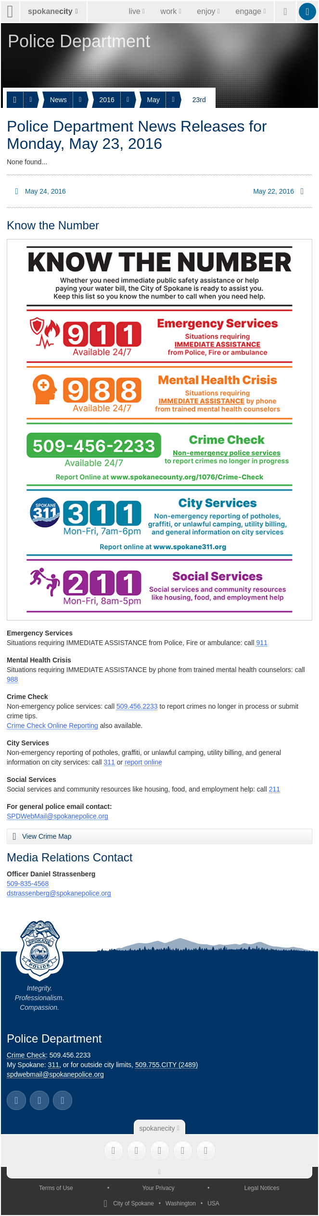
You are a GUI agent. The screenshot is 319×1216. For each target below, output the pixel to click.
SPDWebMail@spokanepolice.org (57, 816)
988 (12, 679)
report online (143, 762)
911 (261, 643)
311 (109, 762)
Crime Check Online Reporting (52, 725)
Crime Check (26, 1055)
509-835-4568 (28, 883)
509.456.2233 (137, 706)
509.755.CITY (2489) (166, 1065)
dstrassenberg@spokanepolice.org (59, 893)
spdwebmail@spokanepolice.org (55, 1074)
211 (274, 789)
